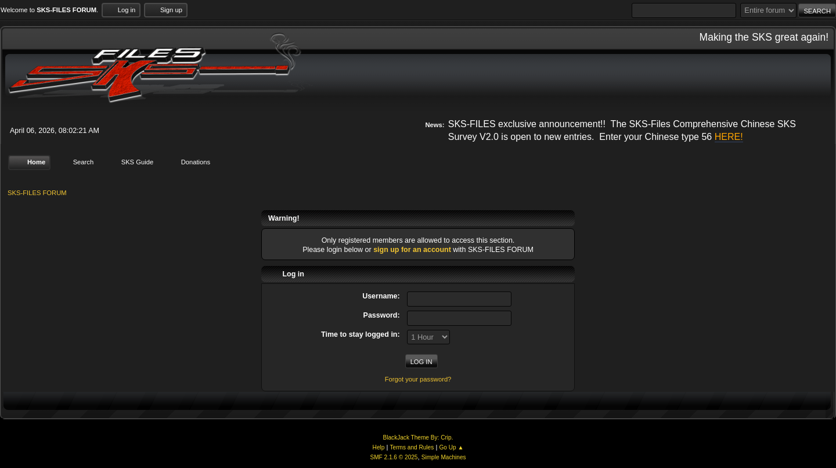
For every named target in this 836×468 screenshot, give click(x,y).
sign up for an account (412, 250)
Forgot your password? (418, 379)
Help (379, 447)
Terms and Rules (412, 447)
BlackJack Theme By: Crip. (418, 437)
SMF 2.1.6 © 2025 (393, 457)
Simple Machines (443, 457)
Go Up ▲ (451, 447)
